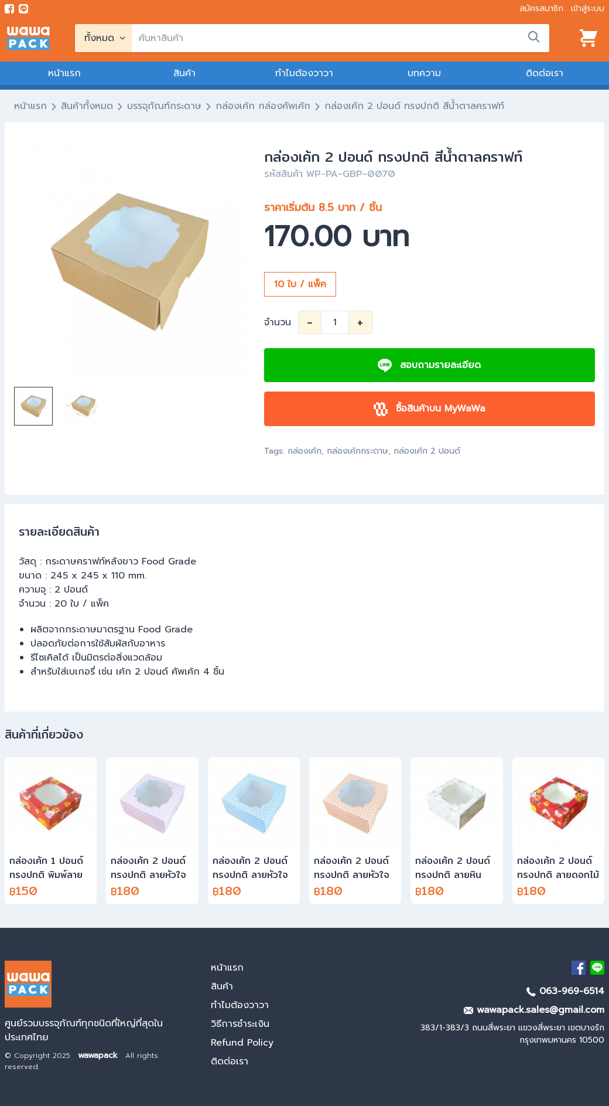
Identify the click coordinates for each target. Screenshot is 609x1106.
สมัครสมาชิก (541, 8)
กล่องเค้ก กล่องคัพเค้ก (262, 106)
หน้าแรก (64, 73)
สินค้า (184, 73)
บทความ (424, 73)
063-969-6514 (565, 991)
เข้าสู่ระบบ (587, 8)
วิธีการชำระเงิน (240, 1024)
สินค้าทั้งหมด (87, 106)
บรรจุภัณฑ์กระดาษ (164, 106)
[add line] (23, 8)
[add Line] (597, 968)
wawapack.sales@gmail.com (534, 1010)
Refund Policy (242, 1043)
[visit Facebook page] (9, 8)
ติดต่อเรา (544, 73)
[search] (340, 38)
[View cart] (588, 38)
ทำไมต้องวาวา (304, 73)
